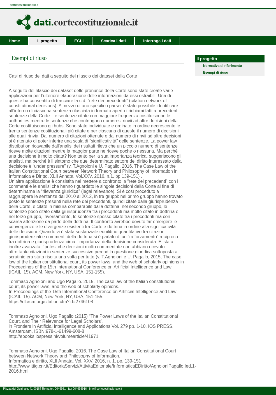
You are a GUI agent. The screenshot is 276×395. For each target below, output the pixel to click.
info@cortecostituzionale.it (105, 388)
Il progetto (47, 41)
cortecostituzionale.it (24, 4)
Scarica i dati (113, 41)
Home (14, 41)
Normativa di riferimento (220, 66)
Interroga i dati (157, 41)
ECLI (79, 41)
